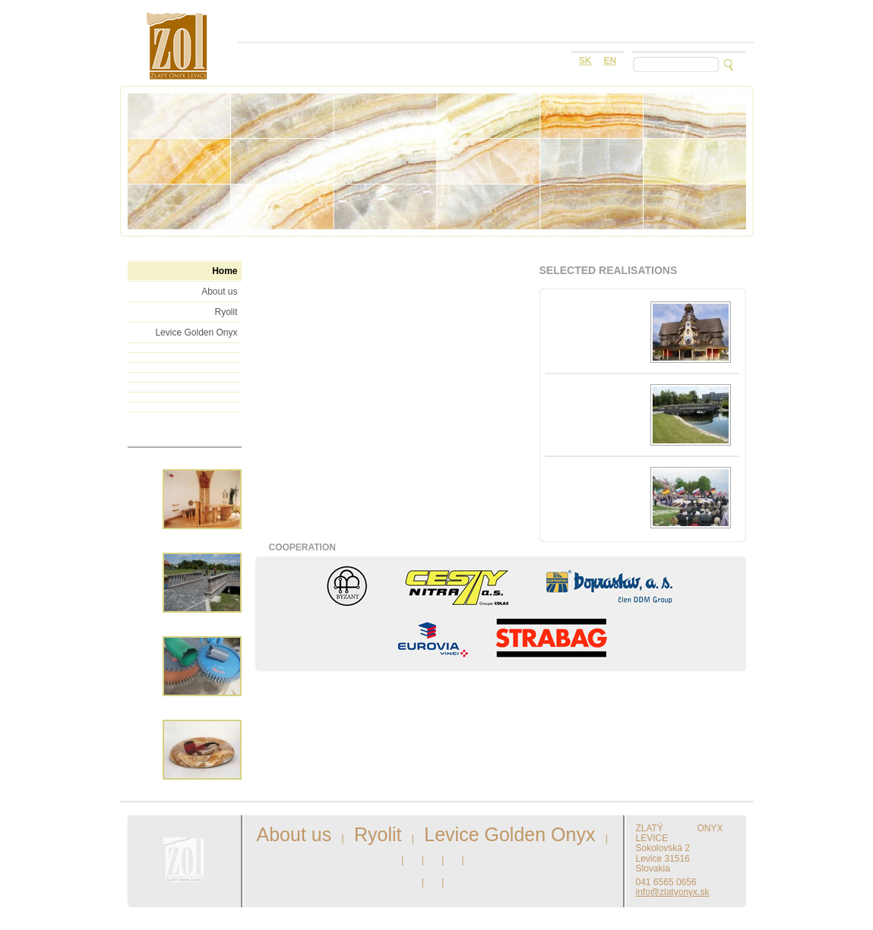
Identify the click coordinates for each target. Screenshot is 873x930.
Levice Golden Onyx (196, 332)
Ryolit (225, 312)
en (610, 60)
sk (585, 60)
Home (224, 271)
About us (219, 291)
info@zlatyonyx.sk (673, 892)
